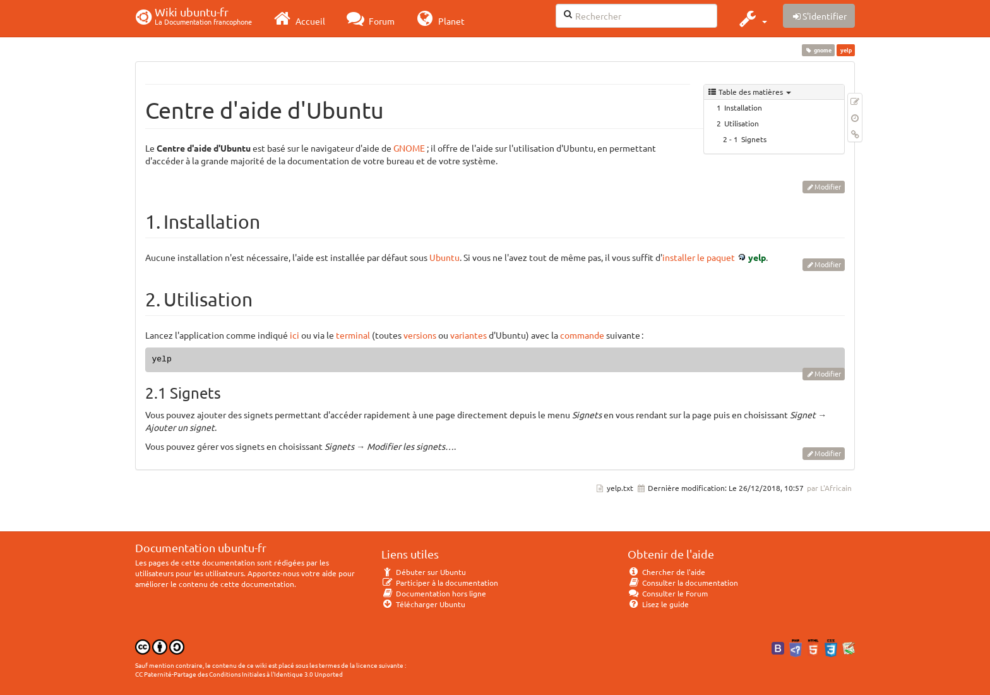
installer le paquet (698, 257)
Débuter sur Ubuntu (423, 572)
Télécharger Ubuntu (423, 604)
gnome (819, 49)
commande (582, 335)
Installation (743, 107)
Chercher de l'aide (666, 572)
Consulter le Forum (668, 593)
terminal (353, 335)
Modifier (827, 186)
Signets (753, 139)
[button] (752, 18)
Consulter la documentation (683, 582)
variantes (468, 335)
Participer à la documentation (439, 582)
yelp (757, 257)
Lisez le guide (658, 604)
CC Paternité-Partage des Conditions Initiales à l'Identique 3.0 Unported (239, 674)
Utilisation (741, 123)
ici (294, 335)
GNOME (409, 148)
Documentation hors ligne (433, 593)
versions (419, 335)
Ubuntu (444, 257)
